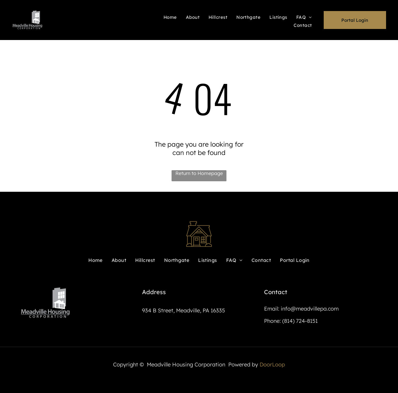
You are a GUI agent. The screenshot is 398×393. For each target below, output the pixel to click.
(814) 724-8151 (300, 320)
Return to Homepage (199, 173)
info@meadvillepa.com (310, 308)
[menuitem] (170, 17)
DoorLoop (272, 364)
